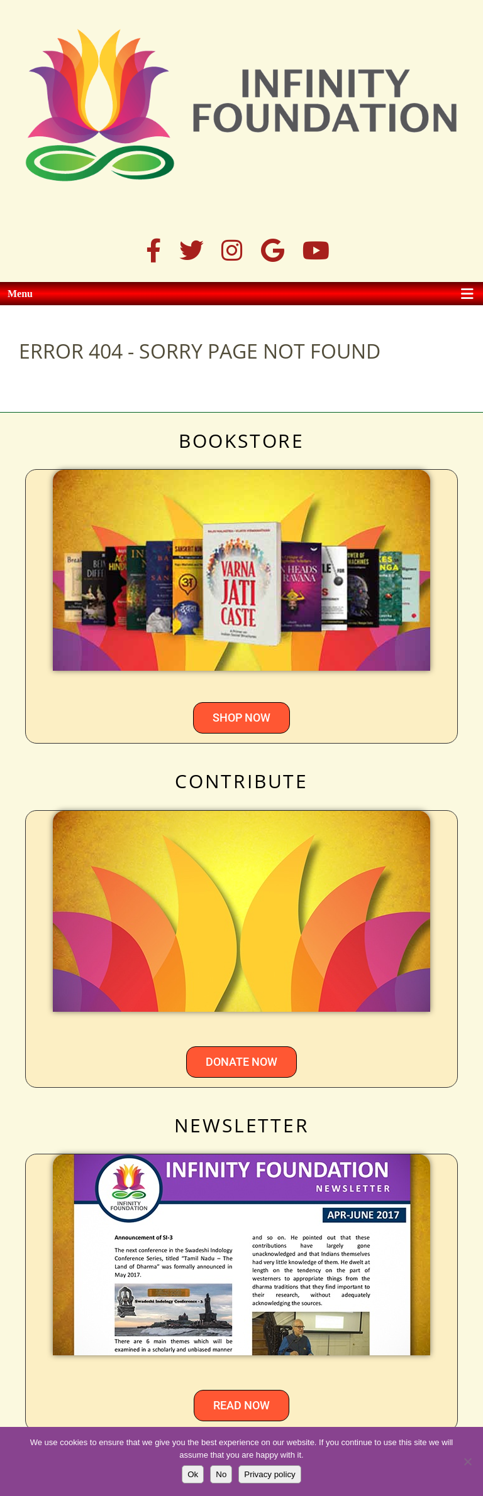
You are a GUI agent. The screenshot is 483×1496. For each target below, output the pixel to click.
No (221, 1474)
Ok (192, 1474)
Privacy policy (269, 1474)
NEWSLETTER (241, 1125)
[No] (467, 1461)
